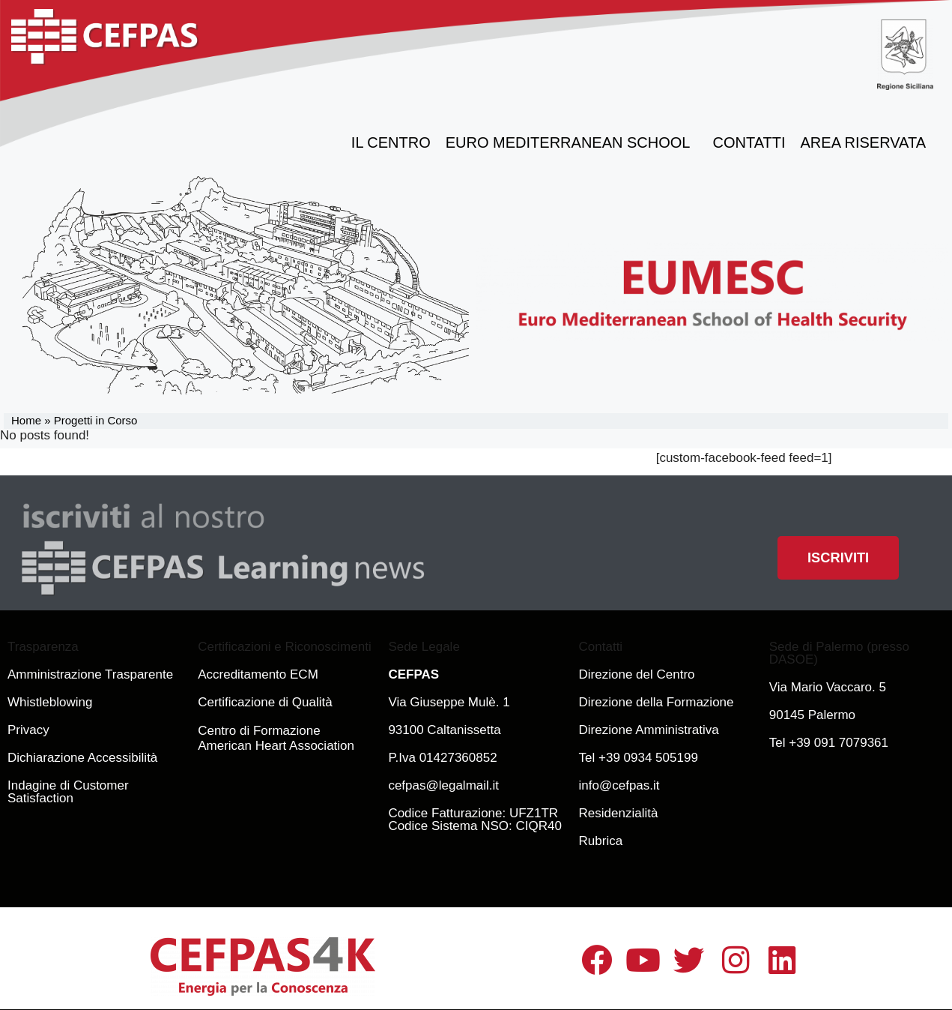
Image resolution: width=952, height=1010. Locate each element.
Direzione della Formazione (656, 702)
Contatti (749, 142)
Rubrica (601, 841)
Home (26, 420)
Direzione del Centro (637, 674)
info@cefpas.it (619, 785)
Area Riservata (867, 142)
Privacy (28, 730)
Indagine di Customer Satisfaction (68, 791)
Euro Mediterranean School (572, 142)
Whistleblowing (49, 702)
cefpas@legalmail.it (443, 785)
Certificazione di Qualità (265, 702)
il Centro (391, 142)
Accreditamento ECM (258, 674)
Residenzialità (618, 813)
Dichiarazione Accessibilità (82, 758)
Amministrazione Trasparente (90, 674)
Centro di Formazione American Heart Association (276, 738)
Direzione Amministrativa (649, 730)
